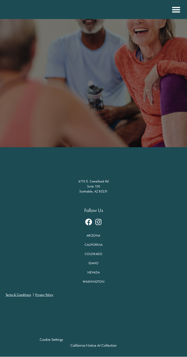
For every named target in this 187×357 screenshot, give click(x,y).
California (93, 245)
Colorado (94, 254)
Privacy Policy (44, 295)
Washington (94, 282)
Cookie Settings (52, 339)
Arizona (93, 235)
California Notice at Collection (93, 345)
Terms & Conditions (18, 295)
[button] (175, 9)
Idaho (93, 263)
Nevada (93, 272)
